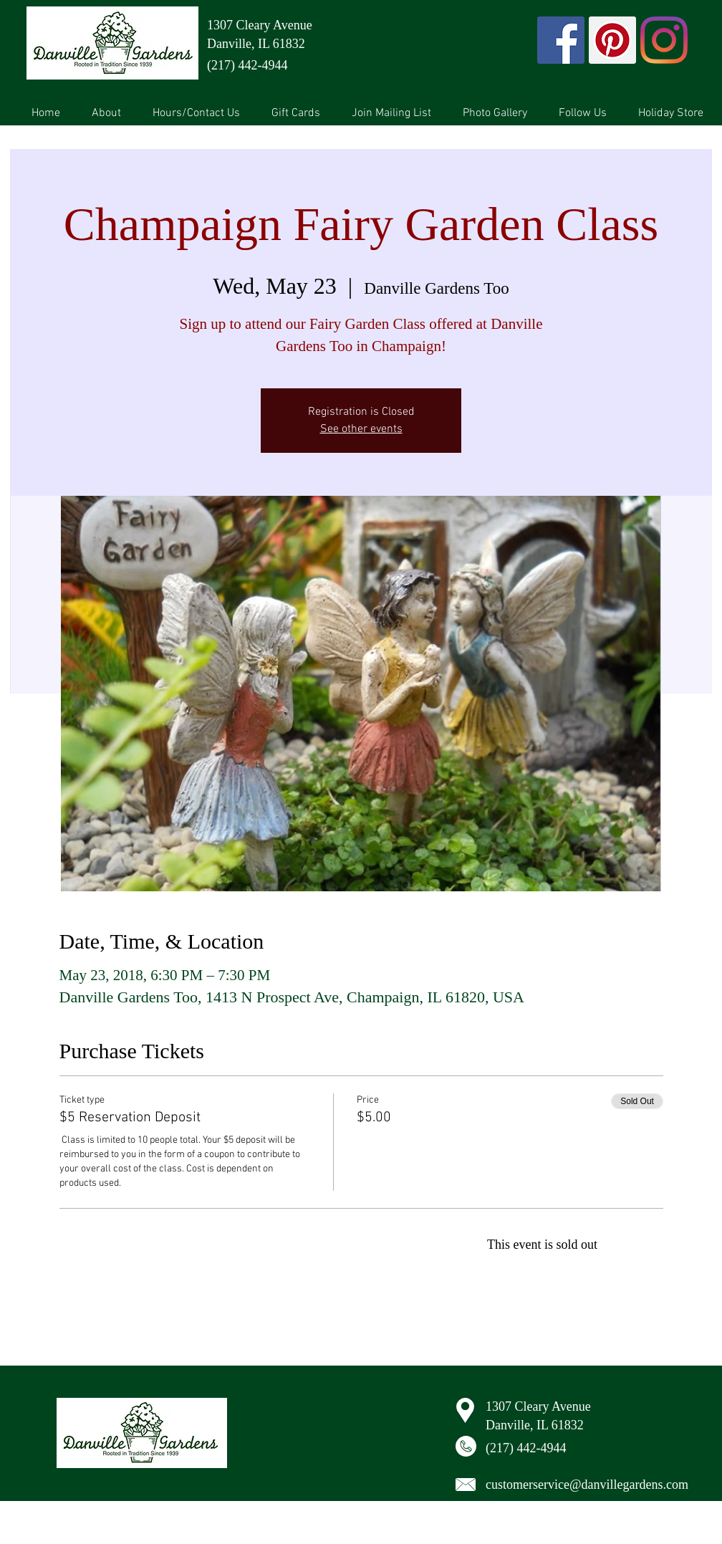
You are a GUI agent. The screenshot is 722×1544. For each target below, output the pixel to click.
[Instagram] (664, 40)
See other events (361, 429)
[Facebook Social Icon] (560, 40)
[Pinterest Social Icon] (612, 40)
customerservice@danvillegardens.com (587, 1484)
